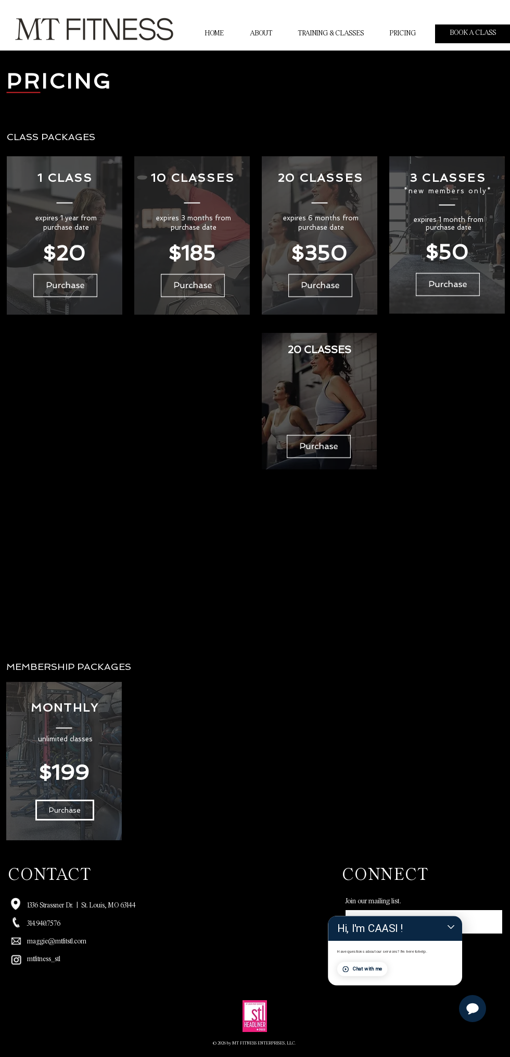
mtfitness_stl (43, 959)
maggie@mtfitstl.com (56, 942)
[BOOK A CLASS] (472, 33)
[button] (64, 810)
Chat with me (415, 988)
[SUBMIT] (372, 946)
